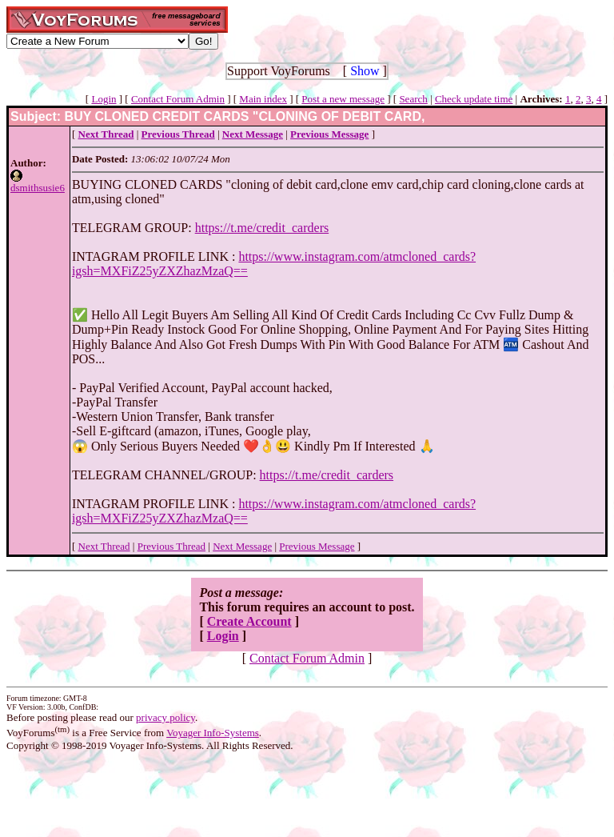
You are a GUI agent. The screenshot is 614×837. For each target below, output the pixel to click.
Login (103, 99)
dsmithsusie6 (37, 188)
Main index (263, 99)
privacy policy (165, 717)
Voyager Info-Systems (212, 733)
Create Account (249, 621)
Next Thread (104, 546)
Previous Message (316, 546)
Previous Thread (171, 546)
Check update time (473, 99)
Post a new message (343, 99)
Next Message (242, 546)
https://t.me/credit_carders (262, 227)
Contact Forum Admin (178, 99)
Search (413, 99)
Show (364, 71)
